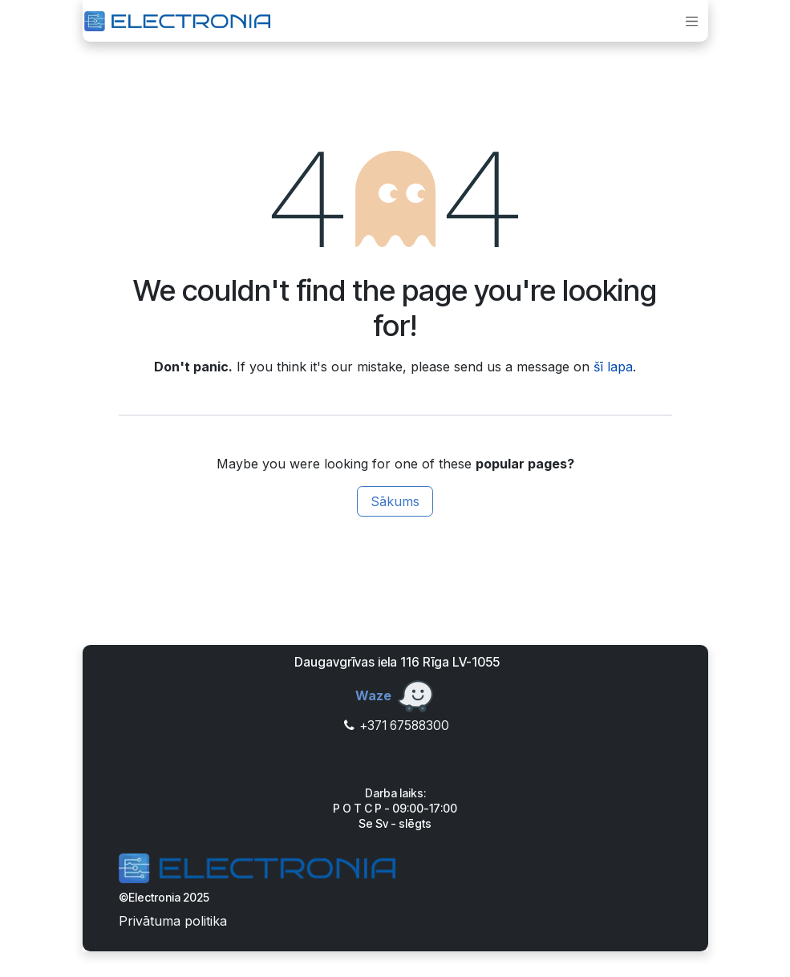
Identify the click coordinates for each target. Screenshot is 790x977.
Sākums (395, 501)
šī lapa (613, 367)
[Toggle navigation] (693, 20)
